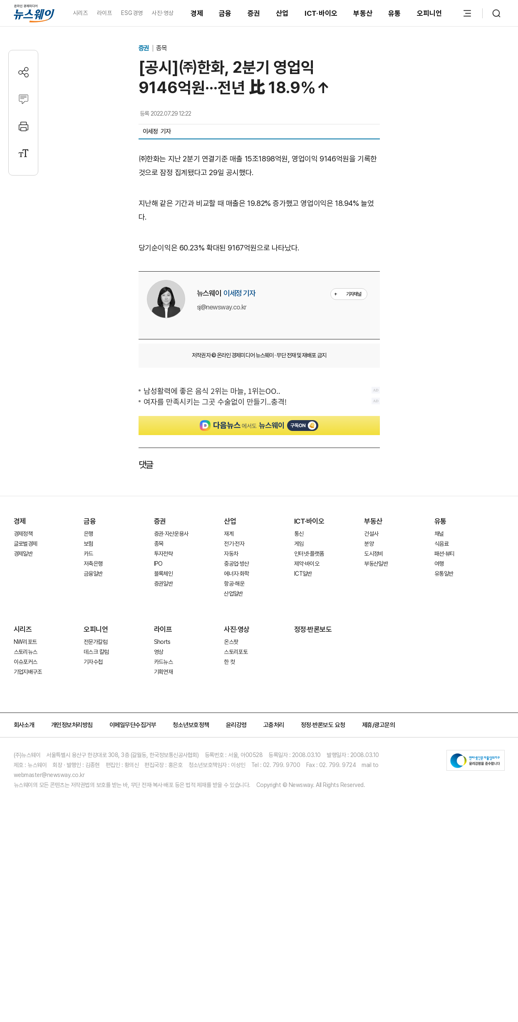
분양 (369, 693)
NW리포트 (25, 791)
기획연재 (163, 821)
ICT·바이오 (321, 13)
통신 (299, 683)
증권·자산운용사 (171, 683)
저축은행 (93, 713)
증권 (254, 13)
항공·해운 (234, 733)
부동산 (362, 13)
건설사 (371, 683)
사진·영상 (162, 13)
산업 (282, 13)
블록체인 (163, 723)
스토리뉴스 (25, 801)
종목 (161, 48)
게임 (299, 693)
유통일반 (443, 723)
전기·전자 (234, 693)
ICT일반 (303, 723)
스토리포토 (236, 801)
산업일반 (233, 743)
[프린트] (23, 126)
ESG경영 (132, 13)
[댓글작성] (23, 99)
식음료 (441, 693)
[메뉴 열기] (467, 13)
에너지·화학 (236, 723)
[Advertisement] (259, 309)
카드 (88, 703)
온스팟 (231, 791)
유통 (394, 13)
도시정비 (373, 703)
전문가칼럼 (95, 791)
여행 (439, 713)
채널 (439, 683)
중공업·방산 (236, 713)
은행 (88, 683)
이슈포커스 (25, 811)
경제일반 (23, 703)
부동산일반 (376, 713)
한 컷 (229, 811)
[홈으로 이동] (34, 13)
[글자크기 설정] (23, 153)
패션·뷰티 (444, 703)
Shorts (162, 791)
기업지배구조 (28, 821)
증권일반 (163, 733)
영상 (159, 801)
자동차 (231, 703)
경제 (197, 13)
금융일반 (93, 723)
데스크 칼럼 (96, 801)
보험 (88, 693)
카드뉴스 (163, 811)
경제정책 (23, 683)
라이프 (104, 13)
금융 (225, 13)
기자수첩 (93, 811)
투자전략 (163, 703)
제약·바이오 (306, 713)
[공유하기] (23, 72)
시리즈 (80, 13)
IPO (158, 713)
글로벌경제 (25, 693)
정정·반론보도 (313, 779)
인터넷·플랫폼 (309, 703)
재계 (228, 683)
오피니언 (429, 13)
